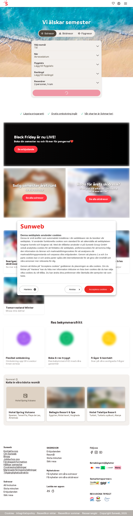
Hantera (30, 289)
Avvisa (74, 289)
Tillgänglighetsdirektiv (16, 472)
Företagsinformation (15, 461)
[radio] (47, 33)
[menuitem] (15, 3)
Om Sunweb (10, 453)
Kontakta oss (11, 451)
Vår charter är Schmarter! (98, 113)
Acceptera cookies (100, 289)
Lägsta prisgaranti (33, 113)
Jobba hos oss (12, 459)
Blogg (7, 456)
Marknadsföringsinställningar (20, 469)
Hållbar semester (13, 464)
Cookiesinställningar (15, 467)
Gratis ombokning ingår (64, 113)
